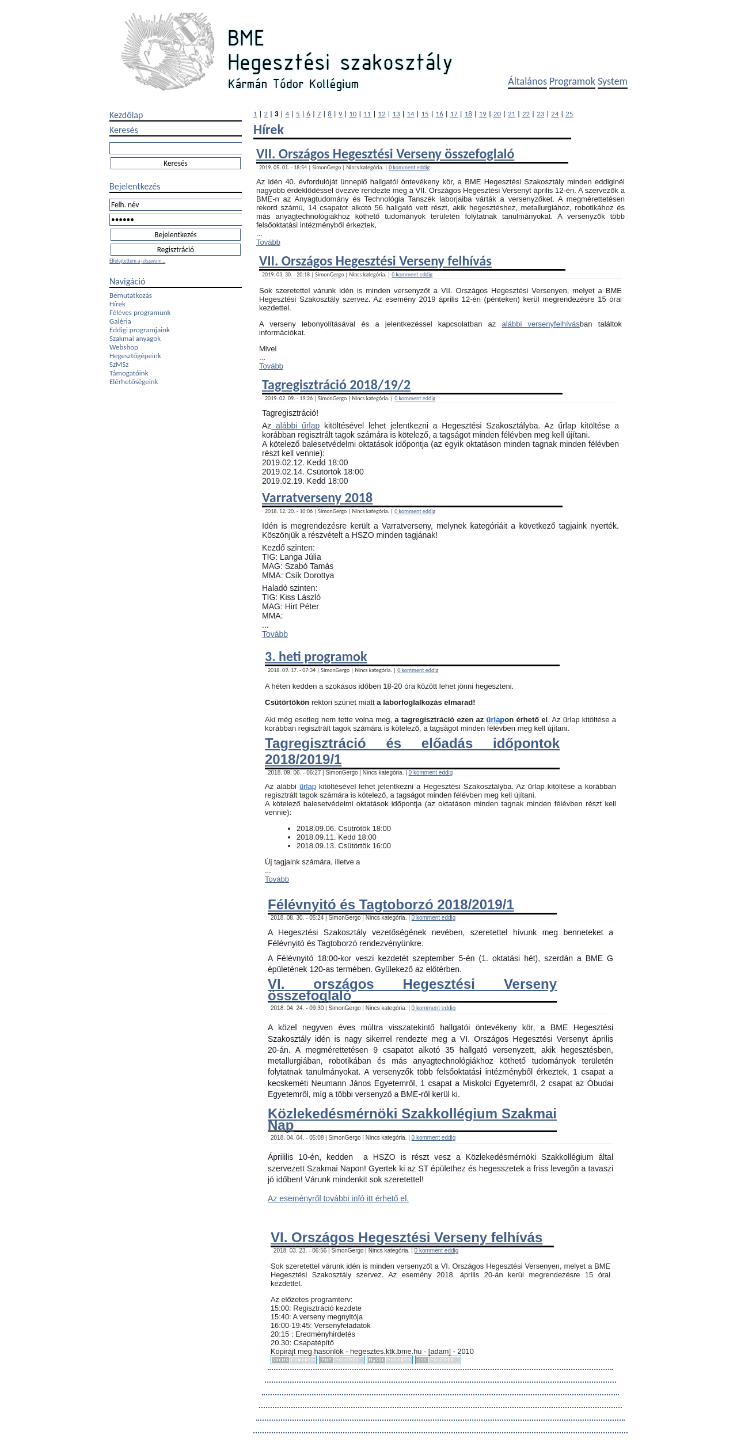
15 (425, 113)
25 (569, 113)
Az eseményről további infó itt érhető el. (338, 1198)
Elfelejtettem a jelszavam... (137, 260)
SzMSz (118, 364)
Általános (527, 81)
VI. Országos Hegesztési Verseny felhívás (406, 1237)
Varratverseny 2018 (317, 497)
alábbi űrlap (295, 425)
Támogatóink (129, 373)
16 (439, 113)
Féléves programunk (139, 312)
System (613, 81)
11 (367, 113)
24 (555, 113)
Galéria (120, 321)
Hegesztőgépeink (135, 355)
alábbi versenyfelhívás (541, 324)
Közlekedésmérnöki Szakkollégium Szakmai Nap (412, 1119)
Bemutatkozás (130, 295)
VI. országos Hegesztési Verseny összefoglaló (412, 989)
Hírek (117, 303)
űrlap (496, 719)
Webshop (123, 347)
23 (540, 113)
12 (381, 113)
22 (526, 113)
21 (511, 113)
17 (454, 113)
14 (410, 113)
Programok (572, 81)
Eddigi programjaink (139, 329)
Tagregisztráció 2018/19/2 (336, 384)
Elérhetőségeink (133, 381)
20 (497, 113)
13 (396, 113)
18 (468, 113)
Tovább (268, 242)
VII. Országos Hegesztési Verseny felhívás (375, 260)
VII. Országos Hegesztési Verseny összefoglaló (385, 153)
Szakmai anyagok (135, 338)
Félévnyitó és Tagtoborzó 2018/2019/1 (391, 904)
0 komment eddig (409, 167)
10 (352, 113)
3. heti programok (316, 656)
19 (483, 113)
